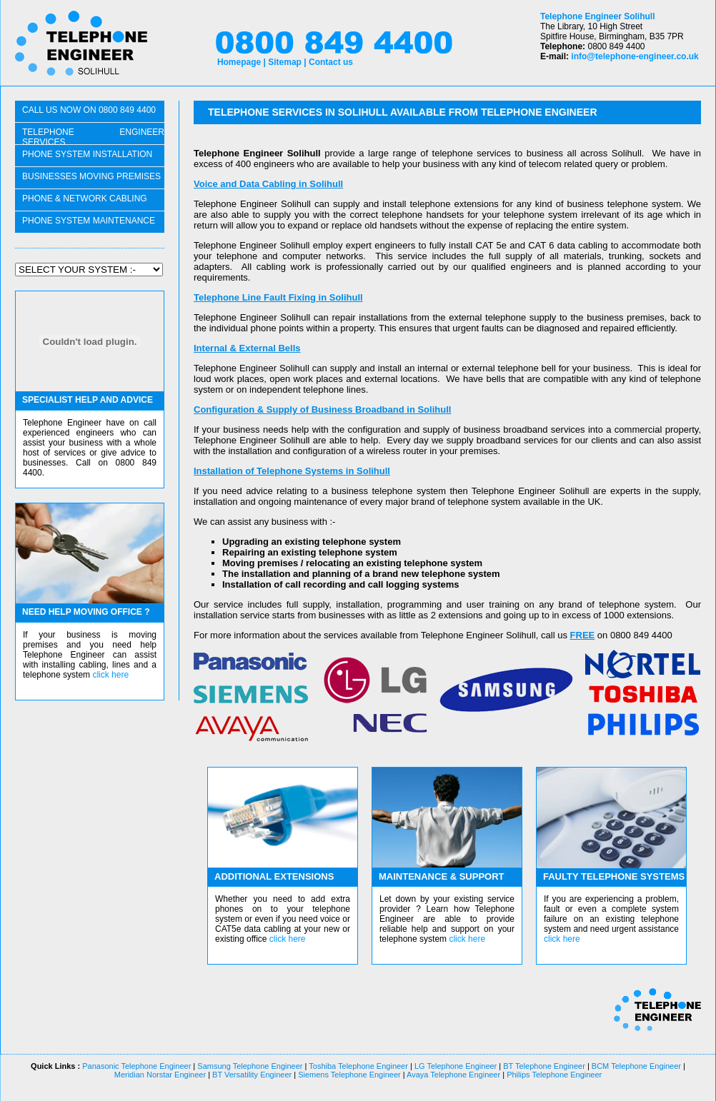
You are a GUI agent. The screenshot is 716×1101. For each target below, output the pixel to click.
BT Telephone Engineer (544, 1066)
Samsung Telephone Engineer (249, 1066)
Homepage (239, 62)
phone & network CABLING (84, 198)
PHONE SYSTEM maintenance (88, 221)
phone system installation (87, 154)
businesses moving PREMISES (91, 176)
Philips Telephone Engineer (553, 1074)
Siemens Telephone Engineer (349, 1074)
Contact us (331, 62)
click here (110, 675)
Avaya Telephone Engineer (453, 1074)
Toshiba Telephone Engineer (358, 1066)
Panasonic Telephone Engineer (136, 1066)
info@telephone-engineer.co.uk (634, 56)
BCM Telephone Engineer (636, 1066)
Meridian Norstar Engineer (160, 1074)
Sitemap (285, 62)
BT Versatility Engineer (251, 1074)
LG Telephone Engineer (455, 1066)
